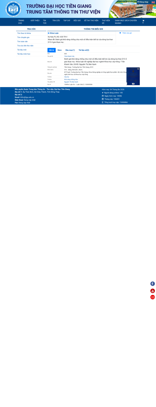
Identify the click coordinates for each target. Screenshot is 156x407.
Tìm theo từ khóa (24, 33)
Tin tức (44, 21)
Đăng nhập (142, 2)
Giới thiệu (35, 20)
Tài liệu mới (21, 50)
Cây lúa (66, 77)
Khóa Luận (54, 33)
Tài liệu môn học (23, 54)
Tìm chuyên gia (23, 37)
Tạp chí (66, 20)
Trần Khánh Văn (69, 56)
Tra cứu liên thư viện (25, 46)
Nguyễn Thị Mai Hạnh (71, 82)
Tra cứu (56, 20)
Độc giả (77, 20)
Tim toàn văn (22, 41)
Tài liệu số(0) (84, 50)
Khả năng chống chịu (71, 79)
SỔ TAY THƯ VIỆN (91, 20)
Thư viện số (106, 21)
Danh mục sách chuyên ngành (126, 21)
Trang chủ (21, 21)
